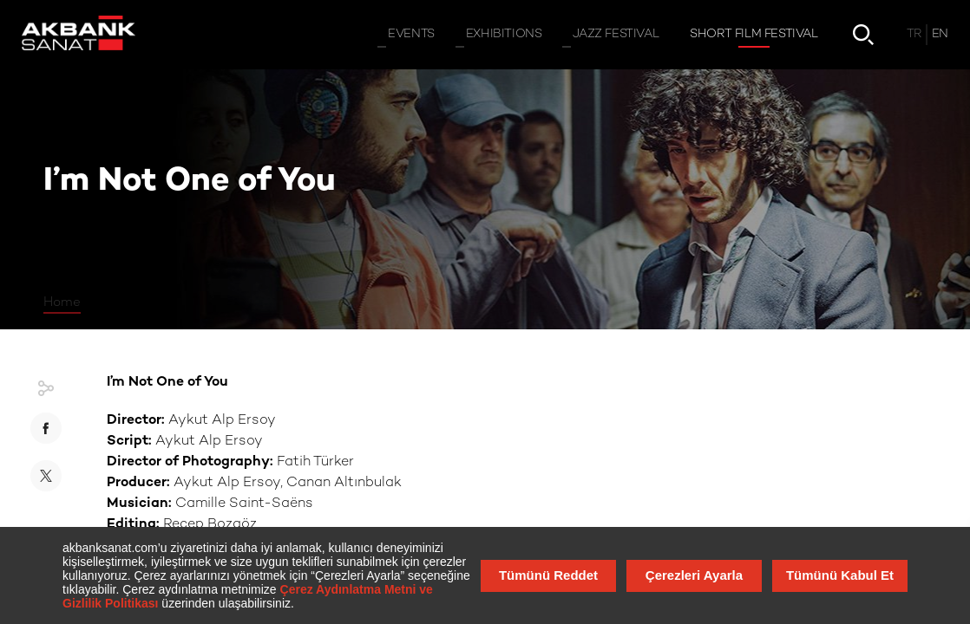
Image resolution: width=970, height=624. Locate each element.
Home (62, 302)
